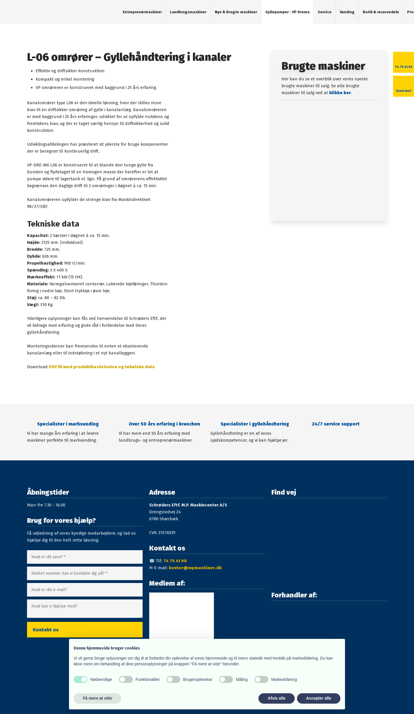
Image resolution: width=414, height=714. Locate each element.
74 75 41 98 (175, 560)
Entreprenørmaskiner (142, 12)
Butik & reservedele (381, 12)
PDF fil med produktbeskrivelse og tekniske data (102, 366)
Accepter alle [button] (318, 698)
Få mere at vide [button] (97, 698)
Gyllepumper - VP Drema (287, 12)
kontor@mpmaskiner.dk (195, 567)
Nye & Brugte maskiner (236, 12)
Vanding (347, 12)
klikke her (340, 92)
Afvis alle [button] (276, 698)
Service (324, 12)
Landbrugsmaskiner (188, 12)
